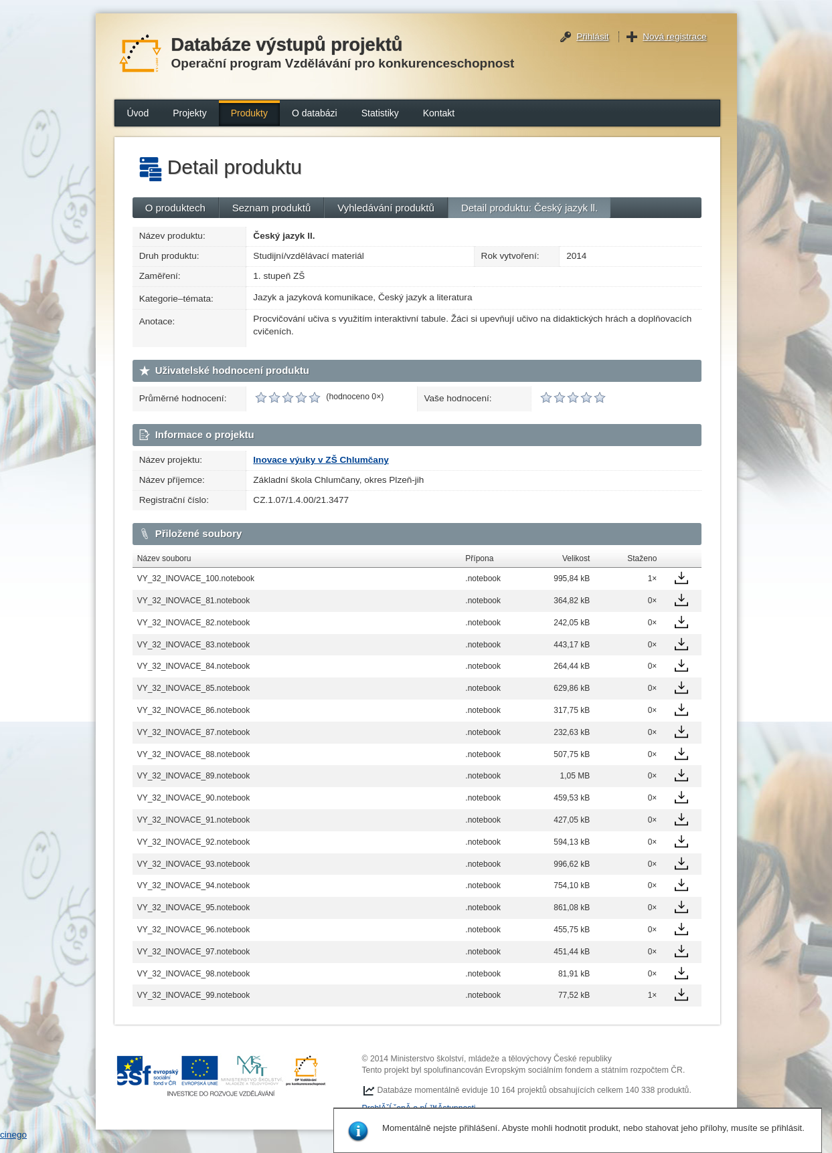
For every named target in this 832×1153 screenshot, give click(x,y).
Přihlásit (592, 36)
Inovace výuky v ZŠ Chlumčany (320, 460)
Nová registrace (674, 36)
